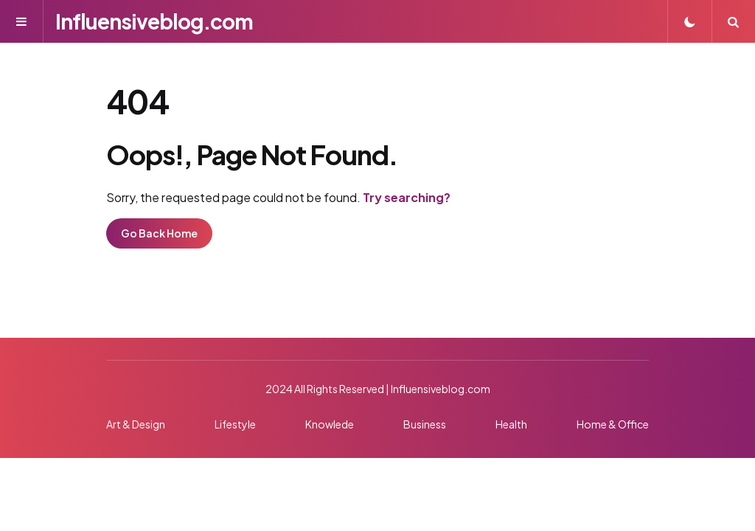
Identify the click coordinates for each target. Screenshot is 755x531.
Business (424, 424)
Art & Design (135, 424)
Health (511, 424)
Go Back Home (159, 233)
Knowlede (329, 424)
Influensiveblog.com (154, 21)
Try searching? (406, 197)
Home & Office (613, 424)
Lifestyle (235, 424)
